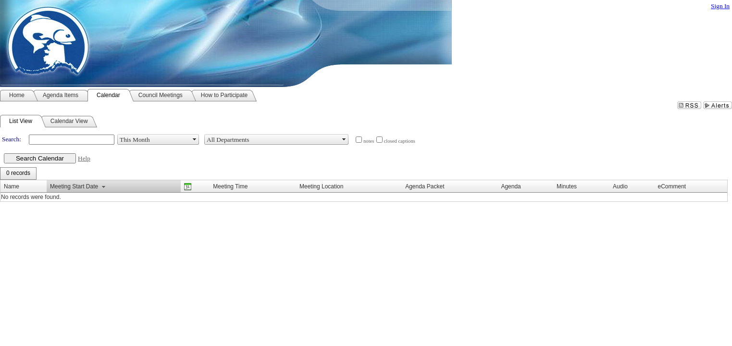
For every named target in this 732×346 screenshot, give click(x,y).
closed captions (399, 141)
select (194, 139)
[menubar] (18, 173)
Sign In (720, 6)
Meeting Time (230, 186)
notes (368, 141)
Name (11, 186)
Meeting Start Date (74, 186)
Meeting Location (321, 186)
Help (84, 158)
